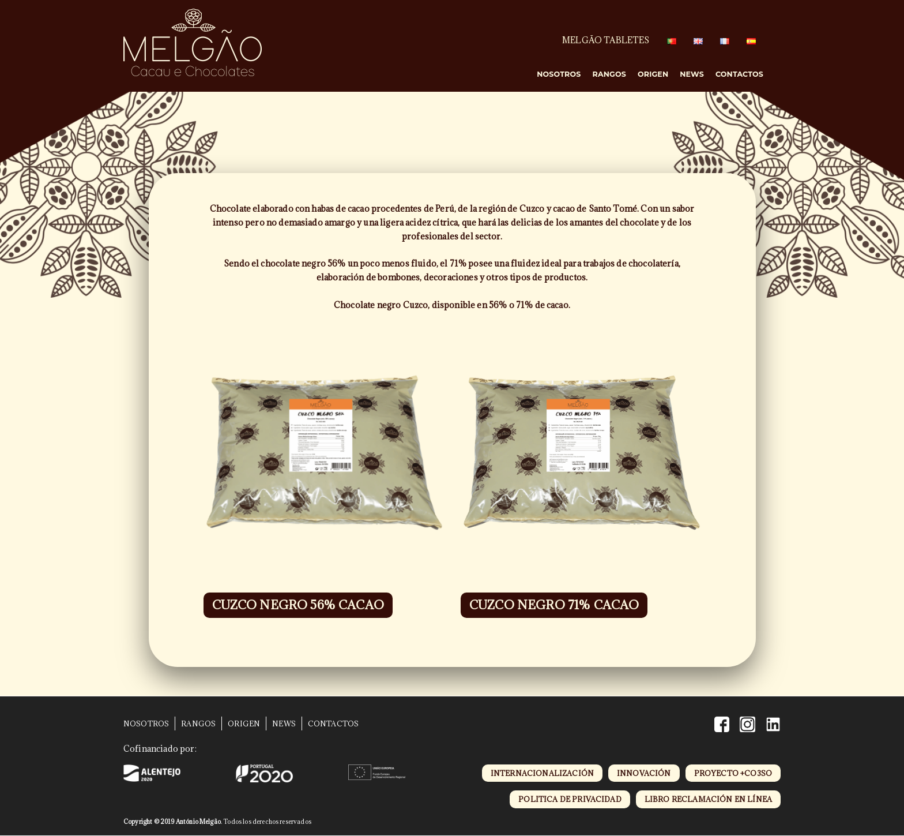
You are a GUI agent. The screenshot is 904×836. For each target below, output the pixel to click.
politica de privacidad (570, 799)
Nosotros (559, 74)
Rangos (609, 74)
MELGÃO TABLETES (605, 40)
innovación (644, 773)
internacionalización (542, 773)
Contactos (739, 74)
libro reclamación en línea (708, 799)
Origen (653, 74)
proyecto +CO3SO (733, 773)
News (692, 74)
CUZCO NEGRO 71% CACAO (554, 605)
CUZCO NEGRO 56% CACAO (298, 605)
